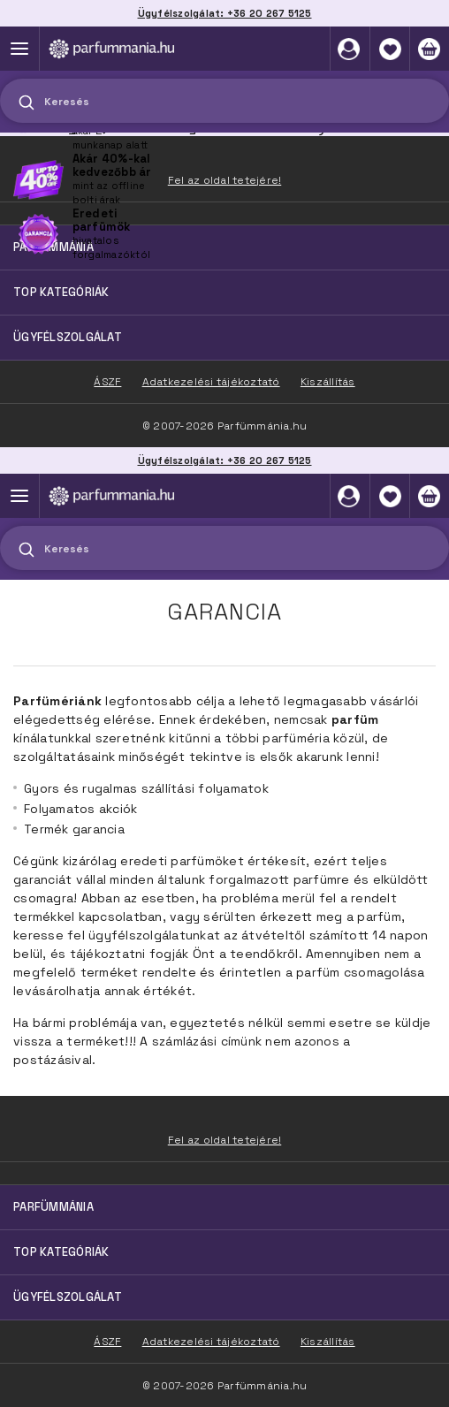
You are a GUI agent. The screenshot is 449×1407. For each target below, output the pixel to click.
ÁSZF (107, 1342)
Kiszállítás (328, 1342)
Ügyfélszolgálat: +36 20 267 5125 (225, 460)
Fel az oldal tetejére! (225, 1140)
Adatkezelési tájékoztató (211, 1342)
